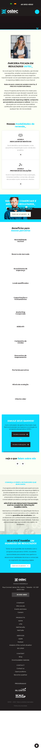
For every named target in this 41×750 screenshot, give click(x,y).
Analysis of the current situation (20, 645)
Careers (20, 612)
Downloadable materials (20, 660)
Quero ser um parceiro (20, 214)
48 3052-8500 (25, 5)
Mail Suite (20, 630)
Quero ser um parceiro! (20, 565)
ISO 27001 (20, 648)
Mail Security (20, 627)
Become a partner (20, 675)
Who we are (20, 606)
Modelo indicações (20, 444)
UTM (20, 624)
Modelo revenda (20, 434)
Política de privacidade (20, 705)
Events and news (21, 609)
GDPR (20, 639)
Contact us (20, 668)
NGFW (20, 621)
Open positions (20, 671)
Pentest (20, 642)
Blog (20, 656)
